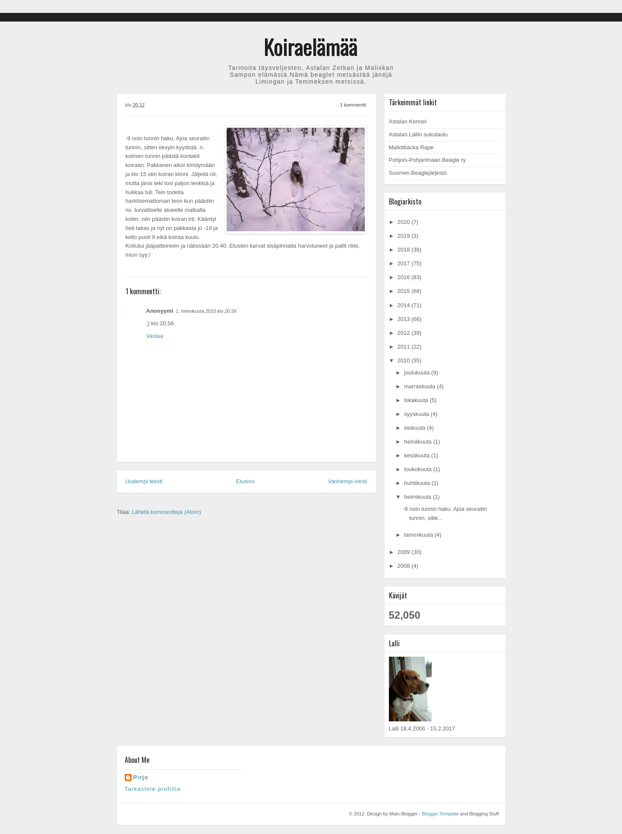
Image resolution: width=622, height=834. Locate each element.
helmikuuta (418, 497)
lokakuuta (416, 400)
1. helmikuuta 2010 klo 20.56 (206, 311)
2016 (405, 277)
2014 (405, 305)
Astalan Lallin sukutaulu (418, 134)
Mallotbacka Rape (411, 147)
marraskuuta (420, 386)
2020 (405, 222)
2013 (405, 319)
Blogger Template (440, 813)
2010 (405, 360)
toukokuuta (418, 469)
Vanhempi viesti (347, 481)
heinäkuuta (418, 441)
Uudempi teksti (144, 481)
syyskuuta (417, 414)
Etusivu (245, 481)
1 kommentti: (353, 104)
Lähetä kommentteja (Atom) (166, 512)
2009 (405, 552)
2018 (405, 249)
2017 (405, 263)
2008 (405, 566)
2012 (405, 333)
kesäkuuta (417, 455)
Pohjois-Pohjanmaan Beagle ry (427, 160)
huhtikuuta (418, 483)
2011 (405, 346)
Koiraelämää (311, 46)
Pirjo (140, 777)
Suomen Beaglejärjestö (418, 173)
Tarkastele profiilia (153, 789)
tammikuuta (419, 535)
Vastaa (155, 336)
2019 (405, 236)
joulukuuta (417, 372)
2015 (405, 291)
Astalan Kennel (407, 121)
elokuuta (415, 428)
